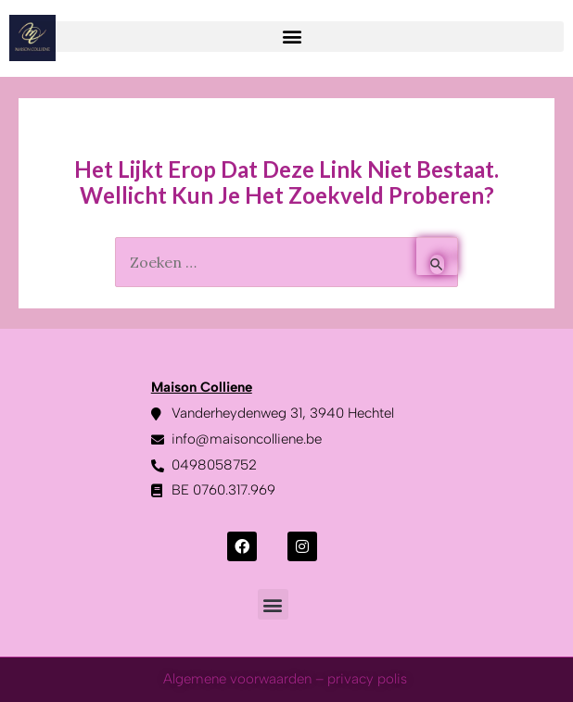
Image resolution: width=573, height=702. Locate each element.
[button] (292, 36)
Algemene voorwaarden (237, 679)
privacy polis (369, 679)
